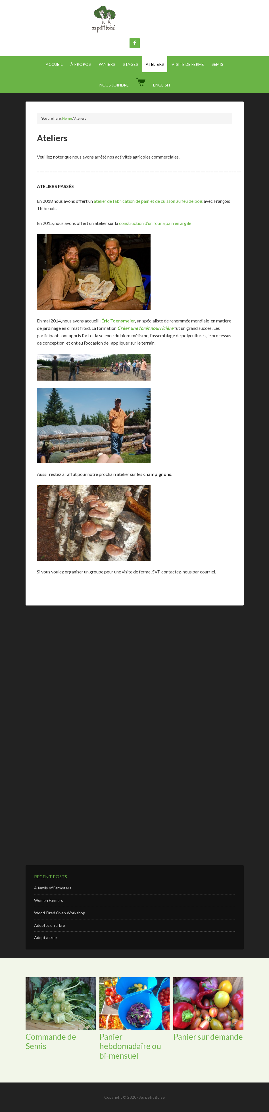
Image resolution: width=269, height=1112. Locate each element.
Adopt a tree (45, 937)
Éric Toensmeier (118, 320)
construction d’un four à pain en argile (155, 223)
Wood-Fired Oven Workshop (59, 912)
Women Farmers (48, 900)
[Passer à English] (161, 85)
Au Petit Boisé (134, 20)
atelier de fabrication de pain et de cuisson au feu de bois (148, 201)
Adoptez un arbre (49, 925)
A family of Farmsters (52, 887)
